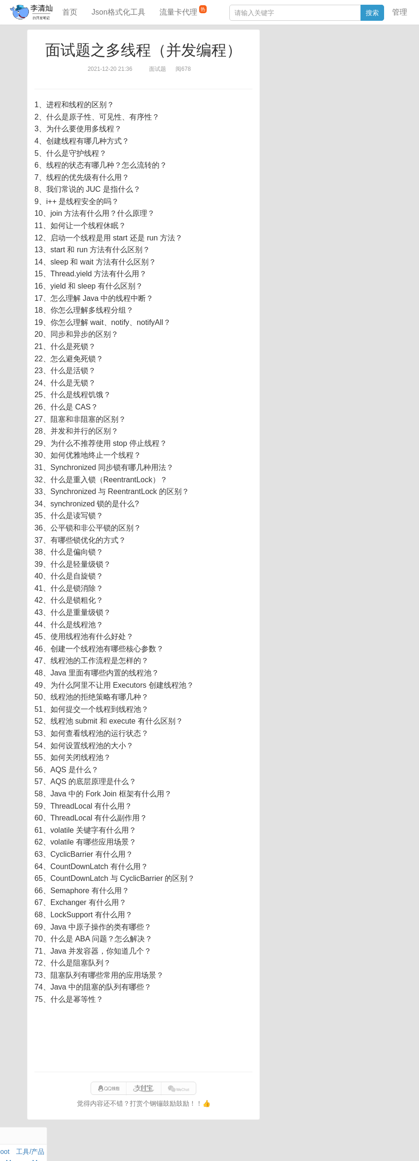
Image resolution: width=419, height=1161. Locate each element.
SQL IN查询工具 (290, 150)
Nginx (379, 76)
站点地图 (364, 1144)
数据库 (310, 54)
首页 (69, 12)
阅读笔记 (279, 65)
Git (270, 87)
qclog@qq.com (241, 1144)
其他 (328, 76)
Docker (307, 76)
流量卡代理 (183, 10)
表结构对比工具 (289, 178)
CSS (381, 87)
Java (273, 54)
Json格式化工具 (118, 12)
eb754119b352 (326, 1144)
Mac (382, 65)
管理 (399, 12)
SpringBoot (340, 54)
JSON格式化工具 (291, 135)
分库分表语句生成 (292, 164)
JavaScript (311, 65)
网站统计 (395, 1144)
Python (341, 87)
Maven (362, 65)
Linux (287, 87)
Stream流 (353, 76)
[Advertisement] (143, 1038)
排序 (362, 87)
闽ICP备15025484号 (172, 1144)
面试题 (339, 65)
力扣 (290, 54)
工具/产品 (374, 54)
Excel (274, 98)
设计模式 (313, 87)
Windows (279, 76)
